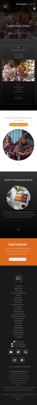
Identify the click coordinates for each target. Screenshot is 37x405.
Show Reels (18, 323)
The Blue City (18, 124)
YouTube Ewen (18, 318)
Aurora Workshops (18, 344)
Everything (18, 337)
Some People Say (18, 314)
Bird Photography (18, 332)
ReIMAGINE (18, 224)
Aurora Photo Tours (18, 304)
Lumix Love (18, 325)
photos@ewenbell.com (20, 371)
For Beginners (18, 321)
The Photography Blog (18, 293)
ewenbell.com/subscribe (22, 366)
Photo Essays (18, 300)
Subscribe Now (18, 259)
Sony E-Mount (18, 330)
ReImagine (18, 297)
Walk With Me (18, 334)
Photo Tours (18, 302)
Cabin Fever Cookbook (18, 316)
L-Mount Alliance (18, 328)
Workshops (18, 307)
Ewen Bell (18, 286)
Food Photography (18, 346)
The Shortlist (18, 291)
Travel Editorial (18, 311)
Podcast (18, 295)
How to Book (18, 309)
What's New (18, 288)
